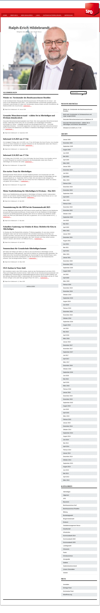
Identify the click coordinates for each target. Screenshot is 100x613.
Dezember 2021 (68, 237)
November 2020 (68, 264)
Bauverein (66, 502)
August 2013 (67, 466)
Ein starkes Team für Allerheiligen (17, 171)
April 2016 (66, 382)
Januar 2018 (67, 342)
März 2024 (66, 180)
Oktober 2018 (67, 318)
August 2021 (67, 240)
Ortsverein (66, 549)
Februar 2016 (67, 389)
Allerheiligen (66, 492)
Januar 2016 (67, 392)
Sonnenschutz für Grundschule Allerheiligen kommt (24, 248)
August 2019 (67, 301)
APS (64, 498)
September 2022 (68, 217)
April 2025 (66, 160)
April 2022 (66, 227)
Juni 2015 (66, 409)
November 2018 (68, 315)
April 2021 (66, 251)
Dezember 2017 (68, 345)
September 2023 (68, 193)
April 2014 (66, 446)
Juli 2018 (65, 328)
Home (5, 15)
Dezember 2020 (68, 261)
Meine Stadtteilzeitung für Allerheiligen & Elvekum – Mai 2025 (29, 191)
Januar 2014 (67, 453)
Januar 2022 (67, 234)
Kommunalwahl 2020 (69, 539)
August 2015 (67, 406)
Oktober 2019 (67, 294)
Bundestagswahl (68, 515)
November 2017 (68, 348)
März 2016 (66, 385)
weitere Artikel (31, 286)
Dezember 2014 (68, 426)
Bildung (65, 512)
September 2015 (68, 402)
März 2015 (66, 416)
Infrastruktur (66, 532)
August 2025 (67, 149)
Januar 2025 (67, 166)
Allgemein (66, 495)
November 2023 (68, 190)
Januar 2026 (67, 139)
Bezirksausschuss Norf (70, 505)
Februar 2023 (67, 203)
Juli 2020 (65, 274)
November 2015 (68, 399)
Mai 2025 (66, 156)
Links (38, 15)
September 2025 (68, 146)
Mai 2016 (66, 379)
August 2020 (67, 271)
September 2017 (68, 352)
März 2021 (66, 254)
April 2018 (66, 335)
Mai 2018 (66, 332)
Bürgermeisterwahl (68, 519)
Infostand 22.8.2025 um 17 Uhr (16, 155)
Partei (65, 552)
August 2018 (67, 325)
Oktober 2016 (67, 369)
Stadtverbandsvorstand (70, 566)
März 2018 (66, 338)
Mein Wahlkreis (27, 15)
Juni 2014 (66, 439)
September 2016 (68, 372)
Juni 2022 (66, 220)
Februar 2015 (67, 419)
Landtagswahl (67, 545)
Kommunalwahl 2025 (69, 542)
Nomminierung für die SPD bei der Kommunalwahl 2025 (26, 207)
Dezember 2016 (68, 365)
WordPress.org (67, 594)
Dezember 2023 (68, 187)
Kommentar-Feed (68, 591)
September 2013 (68, 463)
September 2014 (68, 433)
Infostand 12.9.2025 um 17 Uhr (16, 139)
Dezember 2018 (68, 311)
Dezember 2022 (68, 207)
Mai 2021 (66, 247)
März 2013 (66, 480)
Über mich (14, 15)
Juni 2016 (66, 375)
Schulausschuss (68, 556)
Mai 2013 (66, 473)
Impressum (68, 15)
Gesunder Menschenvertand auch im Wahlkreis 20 (78, 119)
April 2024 (66, 176)
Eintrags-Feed (67, 588)
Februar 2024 (67, 183)
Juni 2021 (66, 244)
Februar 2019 (67, 308)
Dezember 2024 (68, 170)
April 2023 (66, 197)
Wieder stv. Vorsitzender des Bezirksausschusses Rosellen (26, 98)
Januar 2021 (67, 257)
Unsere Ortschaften (69, 569)
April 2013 (66, 477)
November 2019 (68, 291)
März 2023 (66, 200)
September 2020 (68, 267)
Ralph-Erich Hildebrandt (11, 109)
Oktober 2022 (67, 213)
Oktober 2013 (67, 460)
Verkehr (65, 572)
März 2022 (66, 230)
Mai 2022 (66, 224)
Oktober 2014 (67, 429)
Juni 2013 (66, 470)
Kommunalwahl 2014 (69, 535)
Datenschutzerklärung (52, 15)
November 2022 (68, 210)
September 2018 (68, 321)
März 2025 (66, 163)
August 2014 (67, 436)
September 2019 (68, 298)
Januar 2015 (67, 423)
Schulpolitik (66, 559)
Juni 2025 (66, 153)
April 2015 (66, 412)
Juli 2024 (65, 173)
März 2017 (66, 362)
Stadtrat (65, 562)
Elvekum (65, 522)
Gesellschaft (67, 529)
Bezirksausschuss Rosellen (71, 508)
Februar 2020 (67, 284)
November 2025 (68, 143)
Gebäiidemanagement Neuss (71, 525)
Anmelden (66, 584)
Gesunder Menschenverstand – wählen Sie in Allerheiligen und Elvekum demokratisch (76, 123)
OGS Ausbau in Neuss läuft (14, 268)
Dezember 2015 (68, 396)
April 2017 (66, 358)
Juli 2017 (65, 355)
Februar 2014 (67, 450)
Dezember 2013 (68, 456)
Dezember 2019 (68, 288)
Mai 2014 (66, 443)
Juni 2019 (66, 305)
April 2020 (66, 278)
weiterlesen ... (27, 106)
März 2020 (66, 281)
